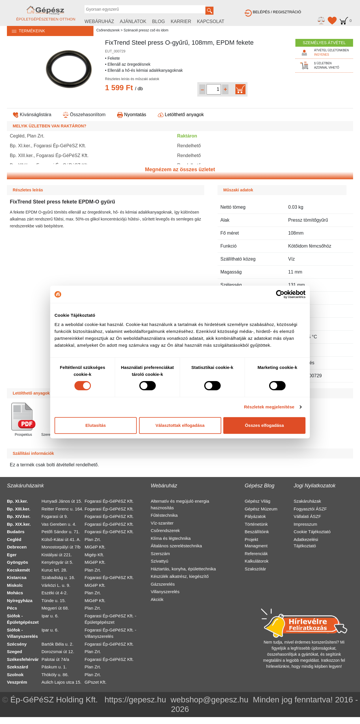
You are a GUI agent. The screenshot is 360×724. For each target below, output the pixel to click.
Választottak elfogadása (180, 425)
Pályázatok (255, 516)
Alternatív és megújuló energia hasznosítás (180, 504)
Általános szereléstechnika (176, 545)
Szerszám (160, 553)
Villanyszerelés (165, 591)
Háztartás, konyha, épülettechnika (183, 568)
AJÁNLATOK (133, 21)
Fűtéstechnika (164, 515)
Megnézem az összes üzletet (180, 169)
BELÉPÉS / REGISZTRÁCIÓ (273, 12)
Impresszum (305, 524)
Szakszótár (255, 568)
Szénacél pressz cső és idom (145, 30)
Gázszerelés (163, 584)
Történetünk (256, 524)
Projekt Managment (256, 542)
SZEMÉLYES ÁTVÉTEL (324, 42)
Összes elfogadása (264, 425)
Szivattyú (159, 561)
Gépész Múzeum (261, 508)
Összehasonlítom (84, 114)
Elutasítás (95, 425)
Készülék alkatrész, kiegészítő (180, 576)
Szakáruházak (307, 501)
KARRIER (181, 21)
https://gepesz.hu (135, 699)
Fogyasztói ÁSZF (310, 508)
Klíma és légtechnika (170, 538)
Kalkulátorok (257, 561)
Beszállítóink (257, 531)
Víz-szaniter (162, 523)
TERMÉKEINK (26, 31)
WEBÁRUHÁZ (99, 21)
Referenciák (256, 553)
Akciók (157, 599)
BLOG (158, 21)
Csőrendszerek (108, 30)
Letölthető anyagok (181, 114)
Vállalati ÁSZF (307, 516)
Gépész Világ (257, 501)
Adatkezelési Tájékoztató (306, 542)
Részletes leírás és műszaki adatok (132, 79)
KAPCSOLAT (210, 21)
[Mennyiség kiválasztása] (214, 89)
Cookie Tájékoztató (312, 531)
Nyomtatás (131, 114)
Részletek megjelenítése (269, 406)
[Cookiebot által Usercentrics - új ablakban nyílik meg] (280, 294)
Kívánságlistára (32, 114)
